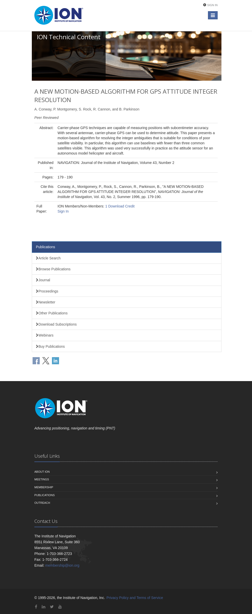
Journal (43, 280)
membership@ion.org (62, 565)
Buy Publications (50, 346)
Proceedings (47, 291)
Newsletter (45, 302)
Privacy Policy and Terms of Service (134, 598)
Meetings (41, 479)
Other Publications (51, 313)
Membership (43, 487)
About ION (42, 471)
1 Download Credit (120, 206)
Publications (45, 247)
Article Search (48, 258)
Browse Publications (53, 269)
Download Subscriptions (56, 324)
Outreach (42, 502)
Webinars (44, 335)
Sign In (212, 5)
